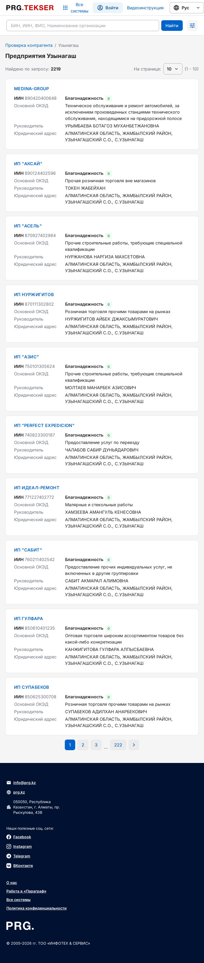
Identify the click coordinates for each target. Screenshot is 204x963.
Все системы (18, 899)
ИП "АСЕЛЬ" (28, 226)
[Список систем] (75, 7)
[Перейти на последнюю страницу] (118, 745)
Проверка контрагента (29, 45)
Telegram (18, 856)
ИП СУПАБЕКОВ (31, 687)
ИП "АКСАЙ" (28, 163)
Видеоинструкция (145, 7)
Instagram (19, 846)
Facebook (18, 837)
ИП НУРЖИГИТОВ (34, 294)
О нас (11, 882)
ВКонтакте (19, 865)
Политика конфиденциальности (36, 908)
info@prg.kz (21, 782)
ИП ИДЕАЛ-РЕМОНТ (37, 487)
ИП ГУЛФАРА (28, 618)
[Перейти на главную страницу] (30, 7)
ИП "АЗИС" (26, 356)
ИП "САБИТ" (28, 550)
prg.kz (15, 792)
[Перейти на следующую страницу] (134, 745)
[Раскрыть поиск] (192, 25)
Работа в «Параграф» (26, 891)
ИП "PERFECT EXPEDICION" (44, 425)
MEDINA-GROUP (31, 88)
